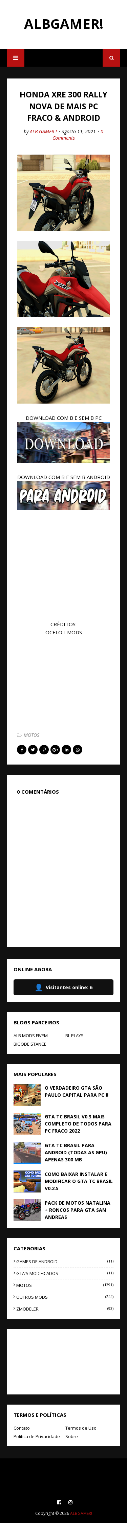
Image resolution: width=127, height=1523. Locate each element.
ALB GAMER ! (43, 131)
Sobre (71, 1436)
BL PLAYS (74, 1035)
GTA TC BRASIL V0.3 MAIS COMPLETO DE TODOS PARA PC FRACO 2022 (78, 1123)
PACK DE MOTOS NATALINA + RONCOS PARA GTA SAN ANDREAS (77, 1210)
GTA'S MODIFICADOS (64, 1273)
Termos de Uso (81, 1428)
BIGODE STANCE (30, 1044)
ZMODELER (64, 1309)
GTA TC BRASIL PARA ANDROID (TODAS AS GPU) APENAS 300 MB (76, 1152)
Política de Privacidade (37, 1436)
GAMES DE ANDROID (64, 1261)
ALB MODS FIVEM (31, 1035)
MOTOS (31, 735)
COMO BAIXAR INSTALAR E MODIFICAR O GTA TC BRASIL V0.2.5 (79, 1181)
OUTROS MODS (64, 1297)
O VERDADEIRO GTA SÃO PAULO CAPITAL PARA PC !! (76, 1091)
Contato (22, 1428)
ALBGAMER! (63, 23)
